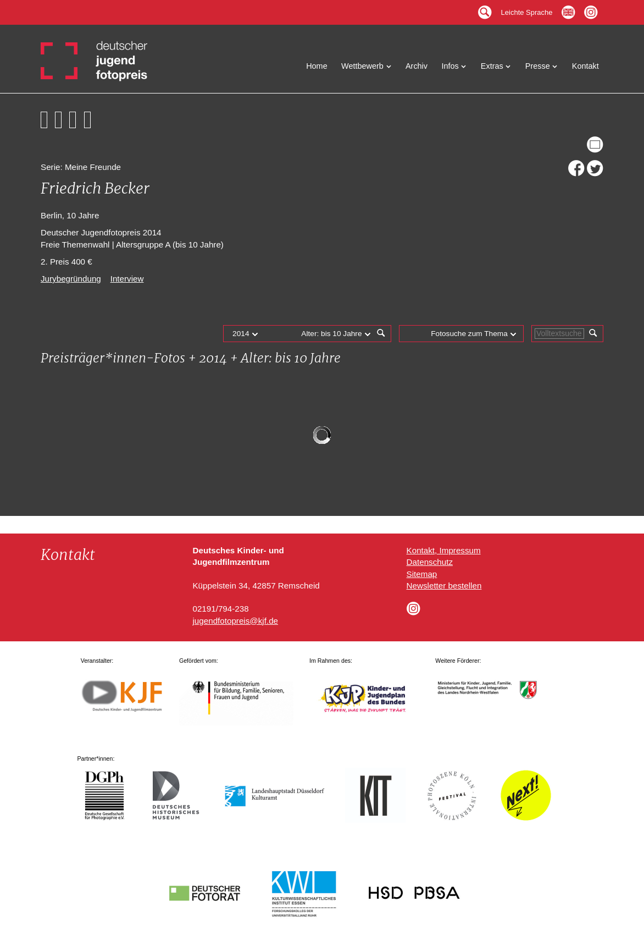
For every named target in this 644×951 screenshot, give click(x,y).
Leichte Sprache (527, 9)
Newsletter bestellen (444, 585)
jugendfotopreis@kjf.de (235, 620)
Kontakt (585, 66)
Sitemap (422, 574)
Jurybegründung (71, 278)
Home (316, 66)
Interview (127, 278)
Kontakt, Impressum (444, 550)
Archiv (417, 66)
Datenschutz (430, 562)
